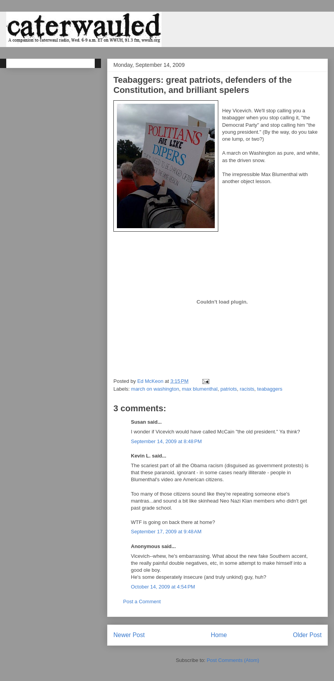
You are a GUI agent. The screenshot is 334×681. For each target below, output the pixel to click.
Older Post (307, 635)
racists (247, 389)
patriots (228, 389)
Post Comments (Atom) (233, 660)
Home (219, 635)
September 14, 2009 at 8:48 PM (166, 441)
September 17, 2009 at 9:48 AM (166, 531)
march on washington (155, 389)
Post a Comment (142, 601)
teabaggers (269, 389)
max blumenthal (199, 389)
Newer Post (129, 635)
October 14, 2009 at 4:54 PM (163, 587)
